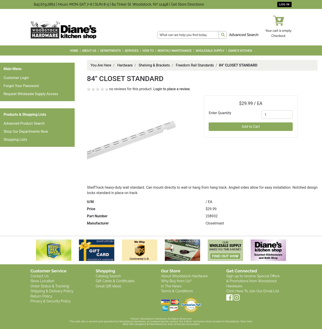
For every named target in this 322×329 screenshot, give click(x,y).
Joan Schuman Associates (183, 324)
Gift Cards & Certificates (115, 281)
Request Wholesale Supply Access (31, 94)
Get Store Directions (187, 4)
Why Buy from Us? (176, 281)
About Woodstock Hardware (184, 276)
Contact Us (39, 276)
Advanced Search (243, 35)
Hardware (125, 65)
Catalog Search (108, 276)
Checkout (278, 36)
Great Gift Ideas (108, 286)
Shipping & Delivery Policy (52, 291)
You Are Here (101, 65)
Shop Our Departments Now (26, 131)
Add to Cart (251, 126)
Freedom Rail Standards (195, 65)
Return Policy (41, 296)
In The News (171, 286)
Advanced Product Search (24, 123)
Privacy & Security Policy (50, 301)
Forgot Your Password (21, 86)
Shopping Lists (15, 139)
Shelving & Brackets (154, 65)
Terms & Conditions (177, 291)
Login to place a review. (172, 89)
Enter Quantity (220, 113)
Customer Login (16, 78)
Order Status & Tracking (49, 286)
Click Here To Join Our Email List (252, 291)
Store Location (42, 281)
